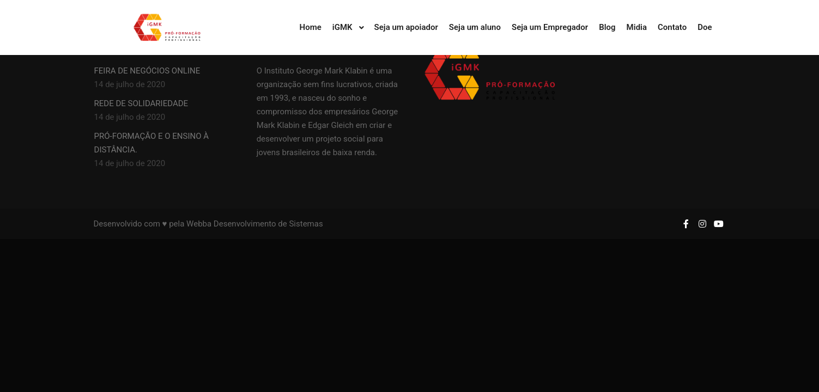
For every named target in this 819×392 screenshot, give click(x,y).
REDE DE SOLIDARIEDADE (141, 103)
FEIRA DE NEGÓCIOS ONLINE (147, 71)
